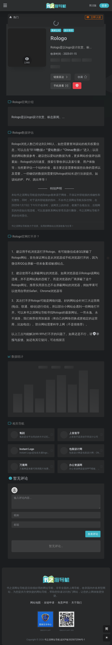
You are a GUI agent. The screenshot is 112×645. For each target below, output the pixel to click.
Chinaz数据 (72, 150)
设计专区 (68, 30)
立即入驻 (94, 17)
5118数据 (36, 150)
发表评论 (93, 533)
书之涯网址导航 (52, 639)
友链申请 (49, 602)
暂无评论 (20, 478)
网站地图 (35, 602)
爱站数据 (54, 150)
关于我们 (76, 602)
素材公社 (55, 30)
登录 (104, 5)
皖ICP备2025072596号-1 (72, 639)
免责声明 (63, 602)
